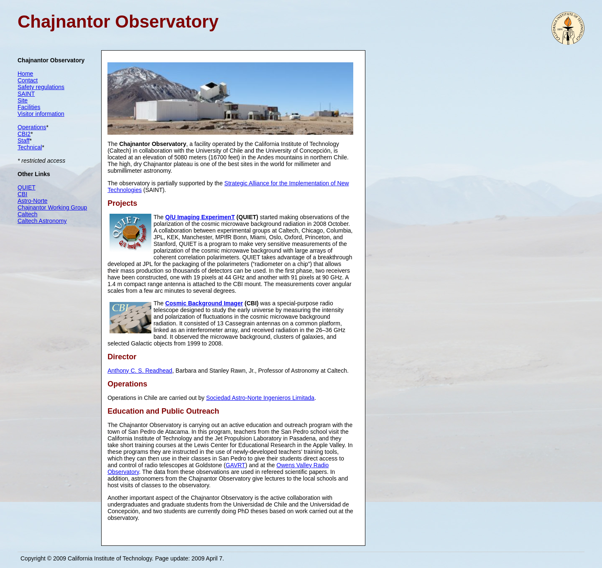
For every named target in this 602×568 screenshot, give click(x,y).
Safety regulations (41, 87)
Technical (30, 147)
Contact (28, 80)
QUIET (27, 187)
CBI (22, 194)
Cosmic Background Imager (204, 303)
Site (23, 100)
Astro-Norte (33, 200)
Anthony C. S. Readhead (139, 370)
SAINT (26, 93)
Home (25, 73)
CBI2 (24, 133)
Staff (24, 140)
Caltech (27, 214)
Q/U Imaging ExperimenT (200, 217)
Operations (32, 127)
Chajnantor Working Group (52, 207)
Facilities (29, 107)
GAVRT (235, 465)
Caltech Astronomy (42, 220)
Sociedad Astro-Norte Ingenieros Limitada (260, 397)
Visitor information (41, 113)
